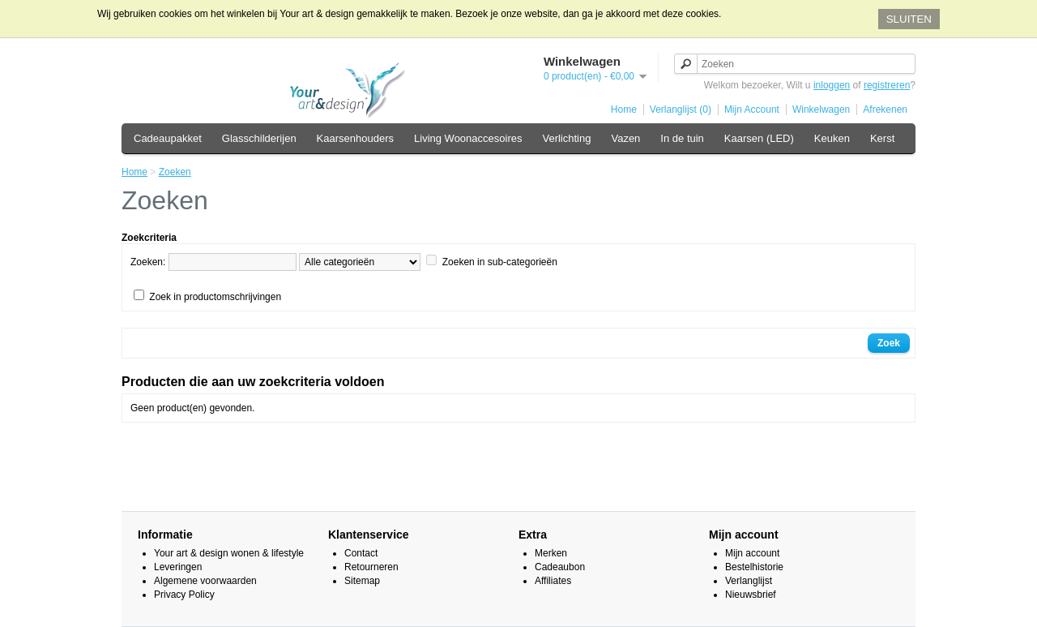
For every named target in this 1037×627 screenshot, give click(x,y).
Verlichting (566, 138)
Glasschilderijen (259, 138)
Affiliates (553, 580)
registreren (887, 85)
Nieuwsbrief (750, 594)
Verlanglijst (748, 580)
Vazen (625, 138)
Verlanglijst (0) (680, 109)
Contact (361, 553)
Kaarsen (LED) (759, 138)
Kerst (882, 138)
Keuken (832, 138)
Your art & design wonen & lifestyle (229, 553)
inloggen (831, 85)
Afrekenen (885, 109)
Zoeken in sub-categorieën (499, 262)
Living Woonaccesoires (468, 138)
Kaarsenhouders (355, 138)
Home (624, 109)
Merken (551, 553)
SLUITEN (909, 19)
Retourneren (371, 567)
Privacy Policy (184, 594)
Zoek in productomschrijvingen (215, 297)
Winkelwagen (821, 109)
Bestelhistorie (754, 567)
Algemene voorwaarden (205, 580)
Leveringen (178, 567)
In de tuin (682, 138)
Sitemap (362, 580)
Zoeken (175, 172)
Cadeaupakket (168, 138)
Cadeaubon (560, 567)
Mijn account (752, 553)
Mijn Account (751, 109)
